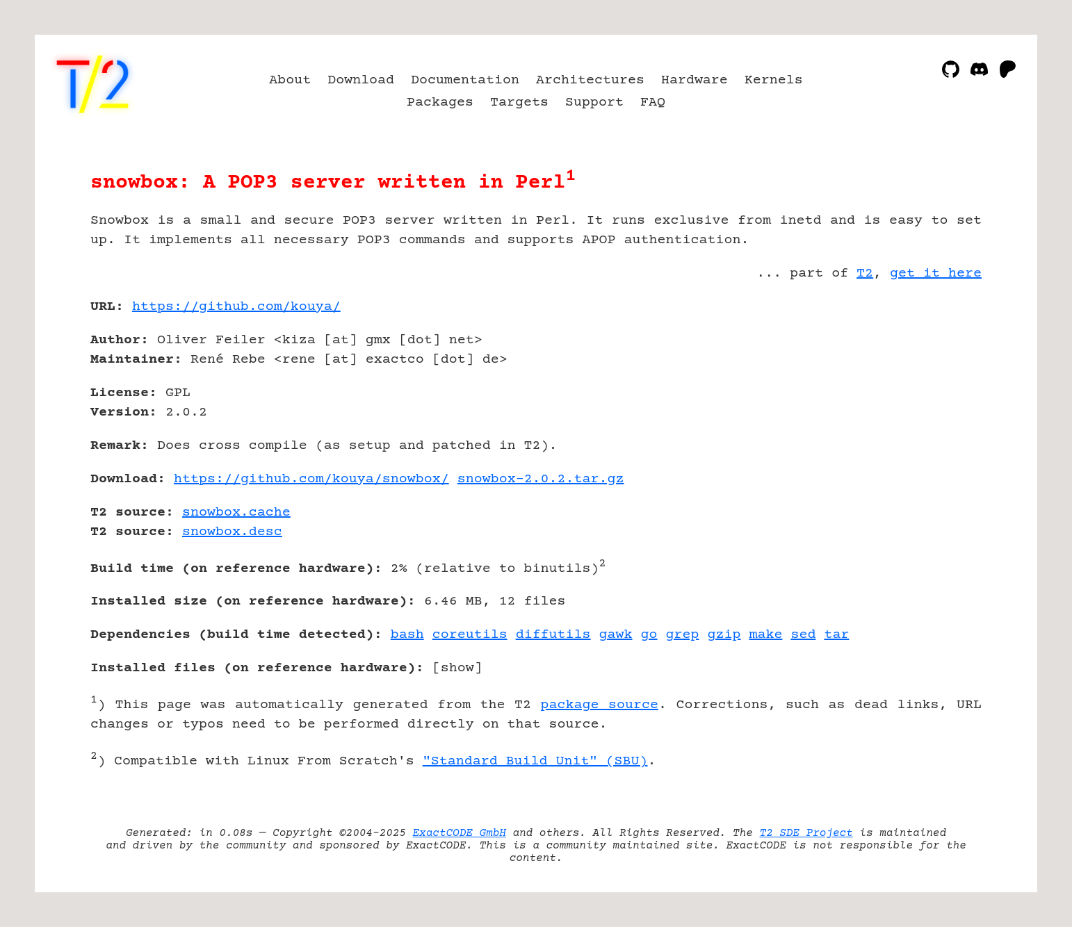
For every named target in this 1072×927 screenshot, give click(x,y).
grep (682, 635)
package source (599, 705)
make (765, 635)
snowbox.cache (236, 512)
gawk (616, 635)
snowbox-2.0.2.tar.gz (540, 479)
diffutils (553, 635)
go (649, 635)
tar (836, 635)
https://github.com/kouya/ (236, 307)
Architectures (590, 80)
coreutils (469, 635)
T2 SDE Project (805, 833)
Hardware (694, 80)
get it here (936, 273)
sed (802, 635)
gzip (724, 635)
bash (407, 635)
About (290, 80)
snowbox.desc (232, 532)
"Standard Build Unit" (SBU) (535, 761)
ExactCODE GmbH (459, 833)
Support (594, 102)
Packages (440, 102)
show (457, 668)
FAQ (652, 102)
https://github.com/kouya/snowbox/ (311, 479)
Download (360, 80)
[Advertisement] (940, 387)
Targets (519, 102)
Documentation (465, 80)
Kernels (774, 80)
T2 (864, 273)
